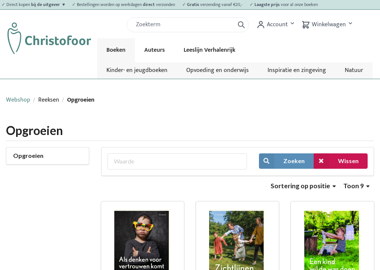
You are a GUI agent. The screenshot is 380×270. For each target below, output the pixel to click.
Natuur (354, 70)
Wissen (336, 161)
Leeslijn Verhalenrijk (209, 50)
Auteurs (154, 50)
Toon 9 (356, 186)
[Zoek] (184, 24)
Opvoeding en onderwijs (217, 70)
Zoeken (282, 161)
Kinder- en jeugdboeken (137, 70)
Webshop (18, 100)
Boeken (116, 50)
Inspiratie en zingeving (297, 70)
